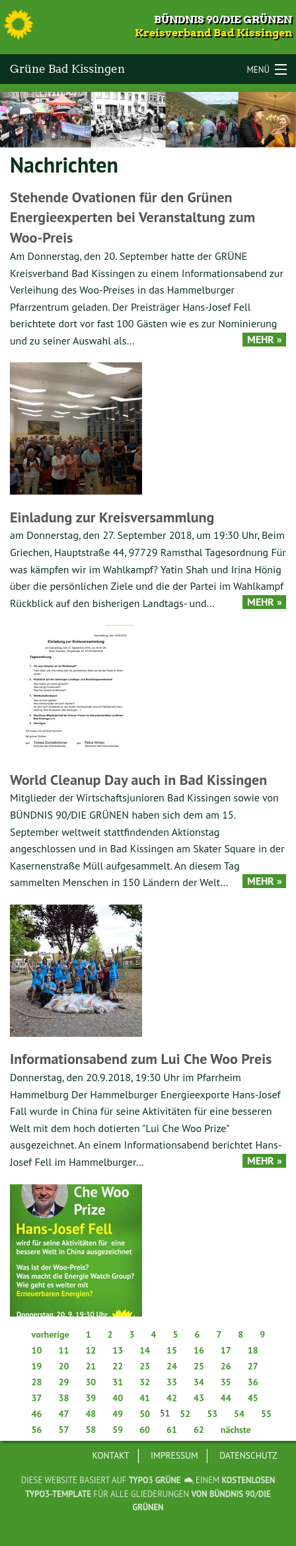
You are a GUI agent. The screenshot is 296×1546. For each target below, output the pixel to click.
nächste (236, 1430)
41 (144, 1398)
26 (226, 1366)
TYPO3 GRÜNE (155, 1480)
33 (171, 1382)
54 (239, 1414)
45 (253, 1398)
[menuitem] (111, 1456)
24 (171, 1366)
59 (117, 1430)
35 (226, 1382)
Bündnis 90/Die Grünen (223, 19)
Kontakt (111, 1455)
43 (199, 1398)
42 (171, 1398)
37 (37, 1398)
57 (63, 1430)
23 (144, 1366)
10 (37, 1350)
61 (171, 1430)
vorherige (50, 1334)
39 (90, 1398)
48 (90, 1414)
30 (90, 1382)
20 (63, 1366)
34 (199, 1382)
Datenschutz (248, 1455)
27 (253, 1366)
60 (144, 1430)
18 (253, 1350)
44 (226, 1398)
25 (199, 1366)
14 (144, 1350)
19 (37, 1366)
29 (63, 1382)
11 (63, 1350)
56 (37, 1430)
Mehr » (264, 339)
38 (63, 1398)
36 (253, 1382)
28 (37, 1382)
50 (144, 1414)
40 (117, 1398)
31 (117, 1382)
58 (90, 1430)
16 (199, 1350)
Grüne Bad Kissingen (67, 68)
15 (171, 1350)
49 (117, 1414)
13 (117, 1350)
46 (37, 1414)
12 (90, 1350)
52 (185, 1414)
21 (90, 1366)
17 (226, 1350)
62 (199, 1430)
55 (266, 1414)
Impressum (174, 1455)
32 (144, 1382)
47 (63, 1414)
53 (212, 1414)
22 (117, 1366)
